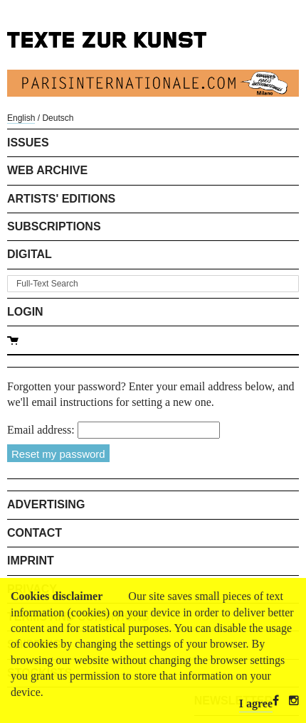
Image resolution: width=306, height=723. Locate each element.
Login (25, 312)
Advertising (46, 504)
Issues (28, 142)
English (21, 118)
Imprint (30, 561)
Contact (34, 533)
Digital (29, 254)
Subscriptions (54, 226)
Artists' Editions (61, 199)
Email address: (41, 430)
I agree (256, 703)
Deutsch (57, 118)
